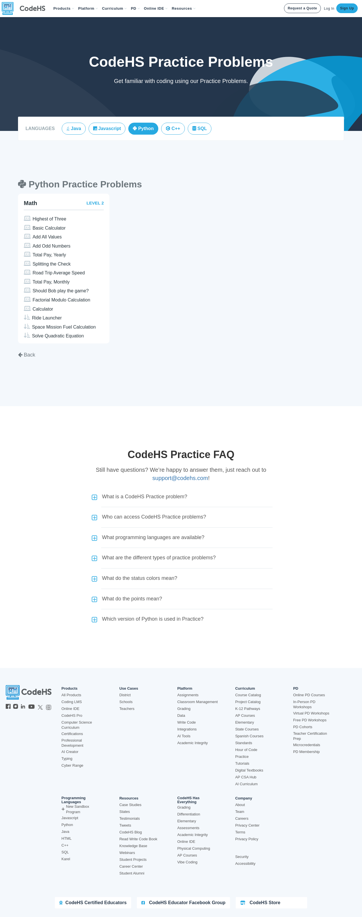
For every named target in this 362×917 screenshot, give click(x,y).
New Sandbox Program (75, 809)
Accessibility (245, 863)
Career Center (131, 866)
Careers (241, 818)
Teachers (127, 709)
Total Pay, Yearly (49, 254)
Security (242, 857)
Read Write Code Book (138, 839)
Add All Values (47, 236)
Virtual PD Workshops (311, 713)
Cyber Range (72, 765)
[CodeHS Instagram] (15, 707)
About (240, 805)
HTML (66, 838)
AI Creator (69, 752)
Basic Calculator (49, 228)
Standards (243, 743)
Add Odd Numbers (52, 246)
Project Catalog (248, 702)
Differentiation (188, 814)
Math (30, 203)
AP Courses (245, 715)
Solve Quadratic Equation (58, 335)
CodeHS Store (260, 902)
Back (26, 355)
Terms (240, 832)
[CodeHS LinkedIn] (23, 707)
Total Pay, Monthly (51, 282)
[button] (63, 8)
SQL (65, 852)
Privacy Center (247, 825)
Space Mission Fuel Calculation (64, 327)
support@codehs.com (180, 478)
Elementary (244, 722)
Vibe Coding (187, 862)
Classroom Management (197, 702)
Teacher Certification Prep (310, 736)
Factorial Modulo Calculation (61, 299)
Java (65, 831)
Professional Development (72, 743)
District (125, 695)
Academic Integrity (192, 743)
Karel (65, 859)
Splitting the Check (52, 264)
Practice (242, 756)
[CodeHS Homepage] (25, 8)
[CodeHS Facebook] (8, 707)
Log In (329, 9)
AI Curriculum (246, 784)
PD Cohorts (302, 727)
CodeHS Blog (130, 832)
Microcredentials (306, 745)
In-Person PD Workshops (304, 704)
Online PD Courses (309, 695)
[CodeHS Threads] (48, 707)
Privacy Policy (246, 839)
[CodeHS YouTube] (31, 707)
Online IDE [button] (156, 8)
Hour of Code (246, 750)
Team (239, 811)
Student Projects (133, 859)
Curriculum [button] (114, 8)
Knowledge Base (133, 846)
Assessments (188, 828)
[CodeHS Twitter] (40, 707)
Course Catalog (248, 695)
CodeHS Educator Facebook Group (183, 902)
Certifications (72, 734)
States (124, 811)
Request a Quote (302, 8)
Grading (183, 709)
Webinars (127, 853)
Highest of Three (49, 218)
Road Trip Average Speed (59, 272)
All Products (71, 695)
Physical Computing (193, 848)
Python (67, 825)
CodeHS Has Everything (188, 800)
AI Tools (183, 736)
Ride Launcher (47, 317)
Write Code (186, 722)
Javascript (69, 818)
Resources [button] (184, 8)
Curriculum (245, 689)
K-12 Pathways (247, 709)
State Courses (247, 729)
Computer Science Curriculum (76, 725)
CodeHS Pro (71, 715)
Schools (126, 702)
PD (295, 689)
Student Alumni (131, 873)
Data (181, 715)
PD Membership (306, 752)
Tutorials (242, 763)
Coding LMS (71, 702)
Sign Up (347, 8)
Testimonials (129, 818)
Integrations (187, 729)
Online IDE (70, 709)
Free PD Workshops (310, 720)
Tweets (125, 825)
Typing (66, 758)
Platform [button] (88, 8)
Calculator (43, 309)
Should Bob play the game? (61, 290)
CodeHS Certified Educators (93, 902)
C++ (65, 845)
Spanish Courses (249, 736)
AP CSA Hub (245, 777)
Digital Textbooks (249, 770)
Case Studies (130, 805)
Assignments (187, 695)
